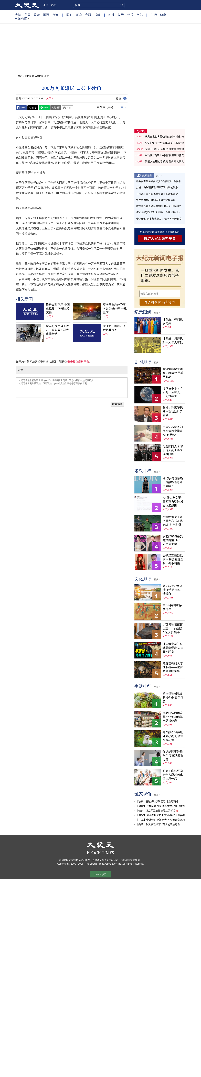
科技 (112, 15)
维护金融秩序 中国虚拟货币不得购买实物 (58, 308)
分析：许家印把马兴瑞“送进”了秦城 (173, 411)
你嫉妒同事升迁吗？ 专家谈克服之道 (173, 755)
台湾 (55, 15)
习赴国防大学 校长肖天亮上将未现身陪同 (173, 450)
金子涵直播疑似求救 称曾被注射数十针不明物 (173, 559)
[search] (98, 5)
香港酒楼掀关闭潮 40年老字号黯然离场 (173, 372)
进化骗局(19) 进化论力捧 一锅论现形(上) (157, 212)
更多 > (159, 175)
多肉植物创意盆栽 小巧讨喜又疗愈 (173, 697)
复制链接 (55, 107)
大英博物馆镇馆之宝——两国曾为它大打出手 (173, 628)
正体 (45, 5)
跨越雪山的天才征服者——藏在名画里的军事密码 (173, 667)
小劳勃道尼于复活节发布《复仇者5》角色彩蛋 (173, 520)
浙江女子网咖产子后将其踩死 (114, 328)
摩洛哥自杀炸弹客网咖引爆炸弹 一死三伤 (114, 308)
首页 (20, 76)
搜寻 (121, 5)
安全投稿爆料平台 (78, 361)
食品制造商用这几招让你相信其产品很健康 (173, 716)
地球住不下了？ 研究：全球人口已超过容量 (173, 392)
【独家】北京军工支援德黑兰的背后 (155, 810)
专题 (88, 15)
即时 (69, 15)
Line (44, 107)
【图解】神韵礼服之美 (173, 321)
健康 (163, 15)
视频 (97, 15)
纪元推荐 (147, 175)
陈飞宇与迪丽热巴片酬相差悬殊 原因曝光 (173, 482)
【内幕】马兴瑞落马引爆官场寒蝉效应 (157, 194)
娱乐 (130, 15)
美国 (27, 15)
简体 (53, 5)
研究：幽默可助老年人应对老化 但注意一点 (173, 774)
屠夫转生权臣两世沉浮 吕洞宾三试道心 (173, 589)
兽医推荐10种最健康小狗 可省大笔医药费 (173, 736)
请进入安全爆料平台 (160, 238)
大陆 (18, 15)
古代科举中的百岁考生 (173, 607)
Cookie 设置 (100, 874)
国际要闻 (37, 76)
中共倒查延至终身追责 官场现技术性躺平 (159, 181)
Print (67, 107)
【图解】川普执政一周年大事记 (173, 340)
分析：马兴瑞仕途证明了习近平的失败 (157, 187)
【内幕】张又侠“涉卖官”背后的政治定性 (158, 824)
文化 (139, 15)
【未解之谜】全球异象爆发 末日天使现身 (173, 647)
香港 (37, 15)
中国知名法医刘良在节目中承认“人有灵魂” (173, 430)
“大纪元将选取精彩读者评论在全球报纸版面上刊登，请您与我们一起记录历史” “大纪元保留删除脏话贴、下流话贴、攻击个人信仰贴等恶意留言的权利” (72, 387)
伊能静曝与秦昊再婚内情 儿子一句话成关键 (173, 540)
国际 (46, 15)
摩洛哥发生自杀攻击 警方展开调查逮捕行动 (57, 330)
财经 (121, 15)
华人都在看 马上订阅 (160, 302)
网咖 (125, 98)
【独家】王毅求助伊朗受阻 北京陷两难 (157, 801)
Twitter (32, 107)
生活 (154, 15)
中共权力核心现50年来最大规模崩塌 (155, 200)
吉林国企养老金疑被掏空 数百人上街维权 (158, 206)
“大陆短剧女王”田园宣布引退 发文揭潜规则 (173, 501)
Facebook (21, 107)
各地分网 (22, 20)
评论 (79, 15)
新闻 (27, 76)
